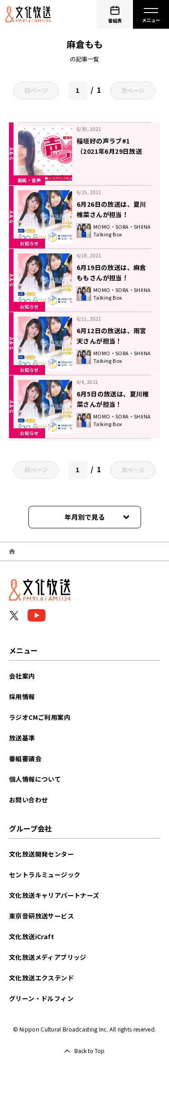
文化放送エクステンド (41, 977)
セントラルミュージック (44, 874)
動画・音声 (29, 180)
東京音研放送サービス (41, 915)
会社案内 (22, 675)
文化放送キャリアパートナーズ (54, 895)
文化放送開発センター (41, 853)
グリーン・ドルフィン (41, 998)
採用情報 (22, 696)
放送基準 (22, 737)
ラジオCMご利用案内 (39, 717)
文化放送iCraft (31, 936)
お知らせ (29, 243)
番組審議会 (25, 758)
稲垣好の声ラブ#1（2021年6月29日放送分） (109, 151)
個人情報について (35, 779)
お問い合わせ (28, 799)
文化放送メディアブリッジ (48, 957)
